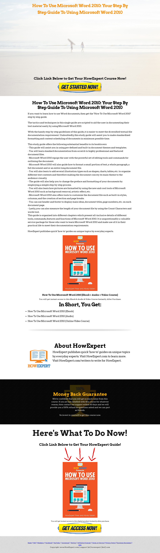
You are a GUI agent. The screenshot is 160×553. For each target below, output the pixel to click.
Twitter (73, 543)
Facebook (48, 543)
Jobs (80, 545)
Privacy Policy (111, 543)
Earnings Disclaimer (124, 543)
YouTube (57, 543)
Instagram (65, 543)
